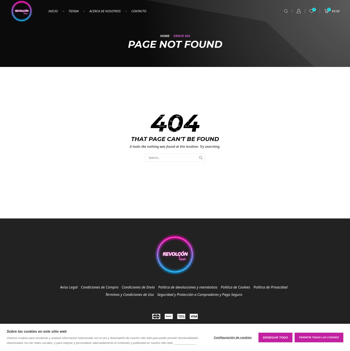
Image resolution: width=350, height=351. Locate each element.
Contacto (138, 11)
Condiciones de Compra (99, 287)
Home (164, 35)
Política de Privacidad (271, 287)
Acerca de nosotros (105, 11)
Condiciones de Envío (138, 287)
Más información (185, 343)
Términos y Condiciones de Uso (129, 294)
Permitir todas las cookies (319, 337)
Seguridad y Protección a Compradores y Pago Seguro (199, 294)
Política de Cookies (235, 287)
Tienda (74, 11)
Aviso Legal (69, 287)
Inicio (53, 11)
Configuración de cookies (233, 337)
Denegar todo (275, 337)
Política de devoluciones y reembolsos (187, 287)
